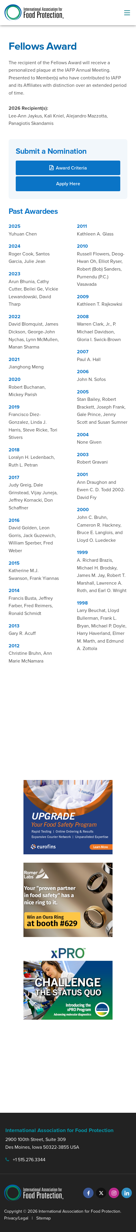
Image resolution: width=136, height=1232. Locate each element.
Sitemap (43, 1218)
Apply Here (68, 183)
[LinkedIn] (126, 1193)
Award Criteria (71, 167)
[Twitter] (101, 1193)
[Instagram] (114, 1193)
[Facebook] (88, 1193)
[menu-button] (127, 13)
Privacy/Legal (16, 1218)
